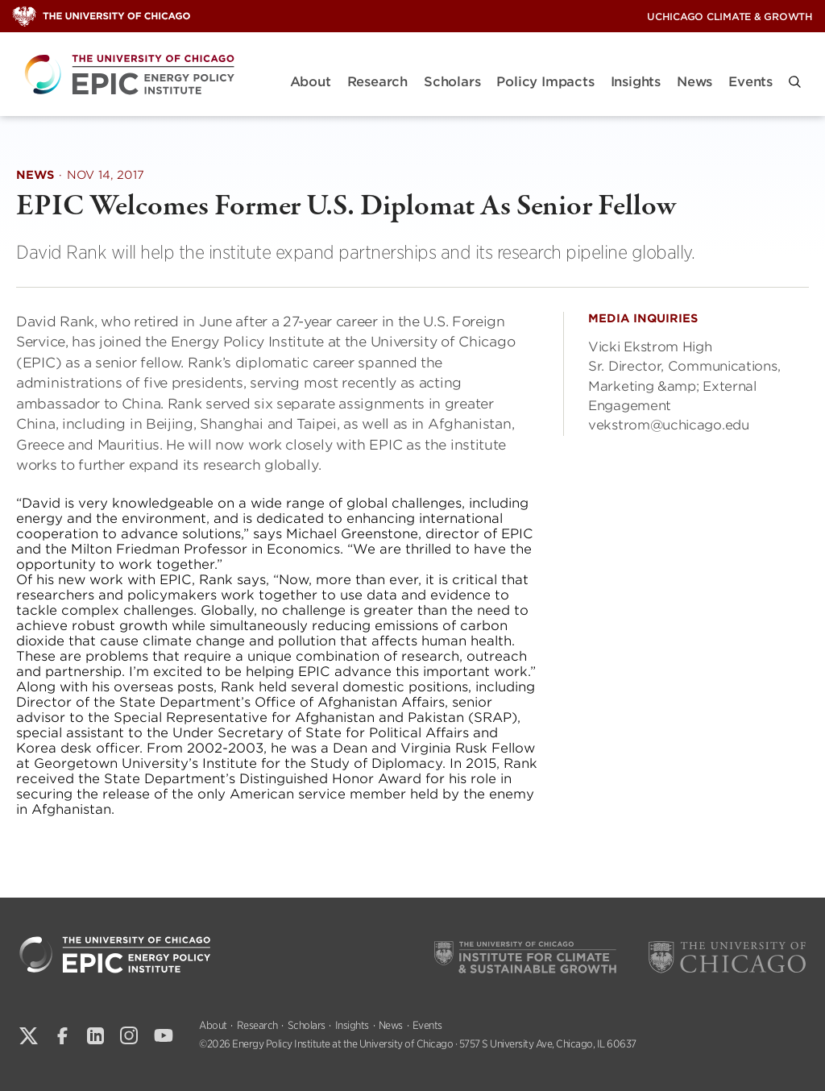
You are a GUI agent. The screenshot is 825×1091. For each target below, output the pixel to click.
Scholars (452, 81)
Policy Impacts (545, 81)
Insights (636, 81)
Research (377, 81)
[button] (795, 82)
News (694, 81)
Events (750, 81)
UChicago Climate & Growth (730, 16)
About (310, 81)
